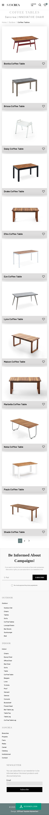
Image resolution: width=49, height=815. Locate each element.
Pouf (5, 688)
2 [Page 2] (24, 541)
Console (7, 699)
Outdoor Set (8, 608)
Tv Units (7, 685)
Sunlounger (8, 632)
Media (4, 743)
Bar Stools (7, 629)
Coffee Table (8, 674)
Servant (6, 692)
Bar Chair (7, 664)
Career (4, 747)
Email (9, 780)
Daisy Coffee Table (14, 148)
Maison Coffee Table (14, 361)
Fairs (4, 740)
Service (6, 695)
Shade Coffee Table (14, 532)
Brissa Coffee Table (14, 106)
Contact (5, 758)
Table (6, 671)
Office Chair (8, 660)
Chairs (6, 611)
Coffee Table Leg (10, 720)
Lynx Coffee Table (13, 319)
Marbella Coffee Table (15, 404)
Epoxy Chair (8, 657)
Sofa (6, 618)
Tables (6, 615)
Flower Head (8, 706)
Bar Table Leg (8, 709)
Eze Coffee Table (13, 276)
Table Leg (7, 716)
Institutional (6, 754)
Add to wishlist (43, 63)
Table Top (7, 713)
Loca (5, 681)
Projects (5, 736)
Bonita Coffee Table (14, 63)
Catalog (5, 751)
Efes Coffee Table (13, 233)
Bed (5, 636)
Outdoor (12, 22)
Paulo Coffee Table (14, 489)
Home (4, 22)
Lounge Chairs (9, 625)
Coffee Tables (9, 622)
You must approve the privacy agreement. (24, 585)
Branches (5, 733)
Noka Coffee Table (13, 446)
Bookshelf (7, 702)
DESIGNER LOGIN (28, 806)
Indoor (4, 649)
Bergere (6, 678)
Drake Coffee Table (14, 191)
